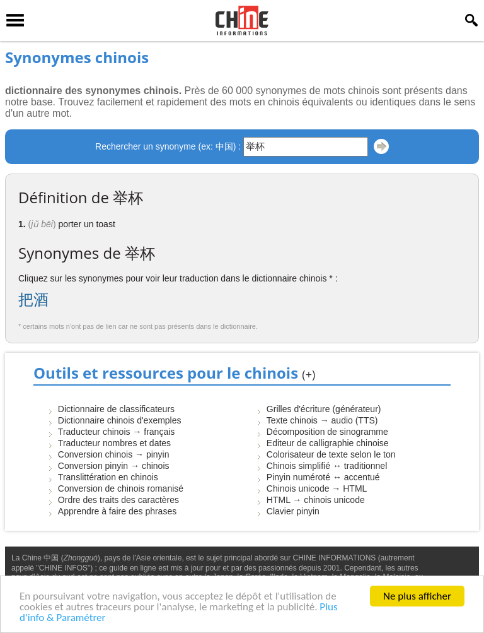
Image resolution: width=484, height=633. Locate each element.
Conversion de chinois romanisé (120, 488)
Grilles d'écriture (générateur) (324, 409)
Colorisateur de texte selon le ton (331, 454)
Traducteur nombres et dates (114, 443)
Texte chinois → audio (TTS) (322, 420)
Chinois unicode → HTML (317, 488)
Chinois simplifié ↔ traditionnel (327, 466)
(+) (308, 374)
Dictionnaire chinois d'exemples (120, 420)
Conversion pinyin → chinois (114, 466)
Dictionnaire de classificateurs (116, 409)
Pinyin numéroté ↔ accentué (323, 477)
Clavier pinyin (293, 511)
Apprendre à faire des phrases (117, 511)
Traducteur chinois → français (116, 432)
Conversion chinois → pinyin (114, 454)
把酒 (33, 299)
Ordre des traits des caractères (118, 500)
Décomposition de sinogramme (327, 432)
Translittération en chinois (108, 477)
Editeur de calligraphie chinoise (328, 443)
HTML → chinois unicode (316, 500)
